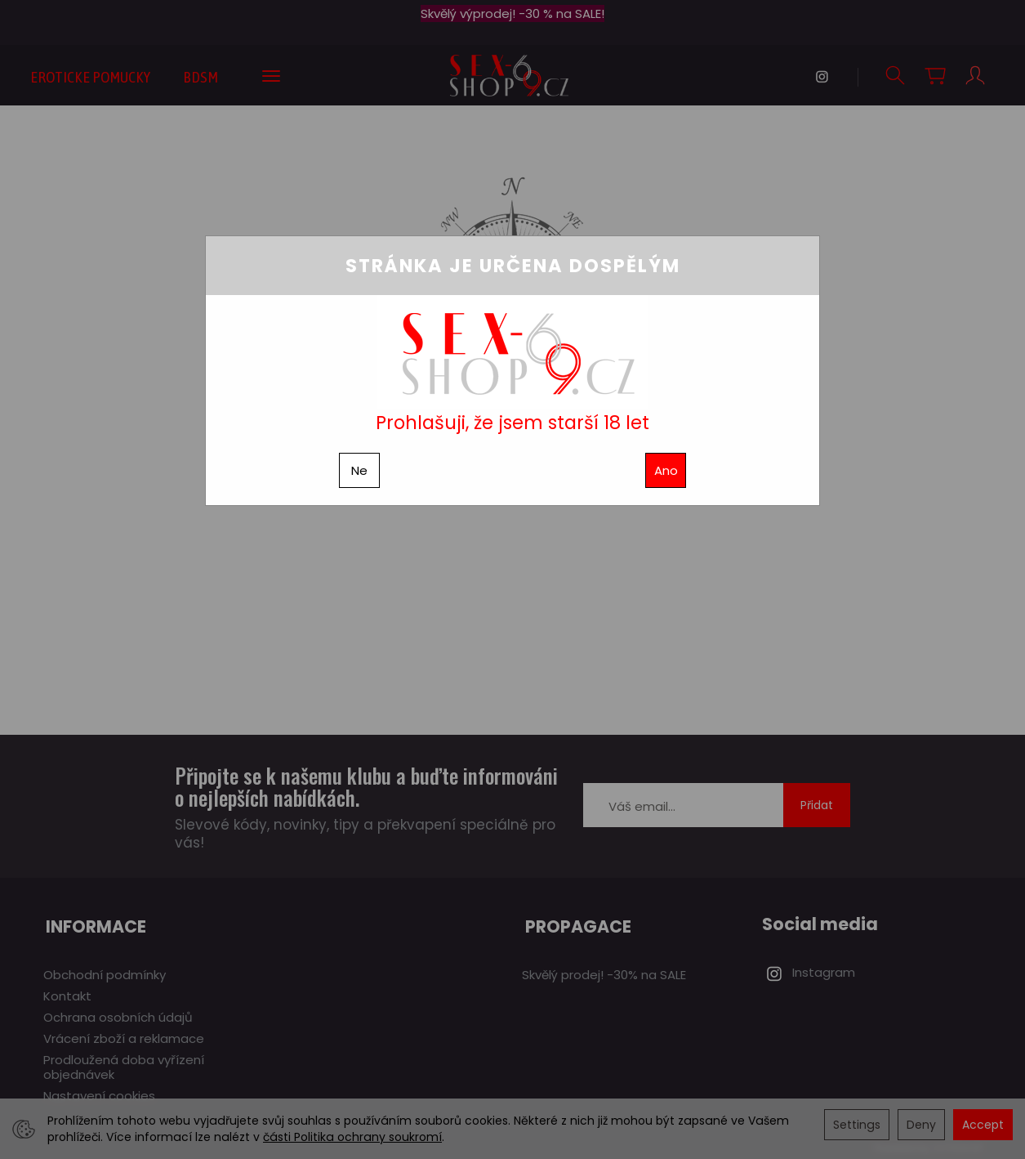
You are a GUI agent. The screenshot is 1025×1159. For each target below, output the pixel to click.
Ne (359, 470)
